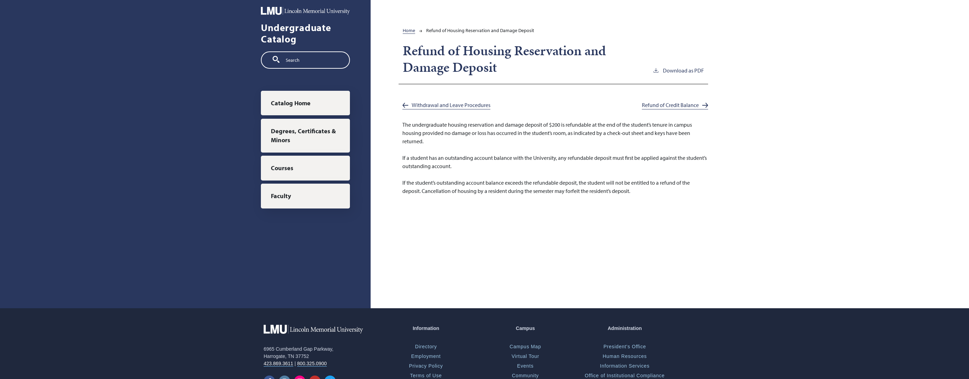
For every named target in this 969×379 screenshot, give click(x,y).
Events (525, 366)
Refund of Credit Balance (670, 104)
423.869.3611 (278, 363)
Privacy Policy (426, 366)
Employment (426, 356)
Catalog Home (291, 103)
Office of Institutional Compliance (625, 375)
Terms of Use (426, 375)
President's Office (625, 346)
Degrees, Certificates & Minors (303, 135)
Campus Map (525, 346)
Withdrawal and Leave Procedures (451, 104)
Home (409, 30)
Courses (282, 168)
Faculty (281, 196)
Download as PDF (678, 70)
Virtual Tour (525, 356)
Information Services (625, 366)
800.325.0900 (312, 363)
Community (525, 375)
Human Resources (625, 356)
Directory (426, 346)
